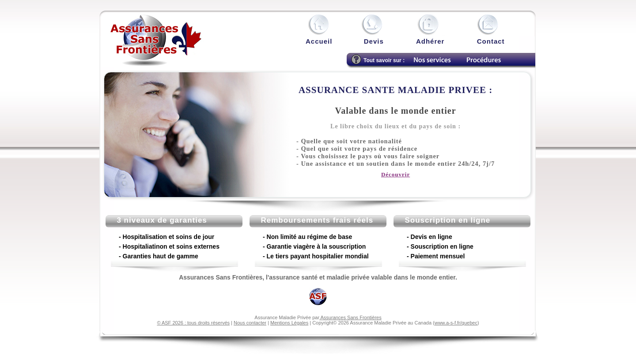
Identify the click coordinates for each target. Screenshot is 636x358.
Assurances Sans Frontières (350, 317)
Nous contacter (250, 322)
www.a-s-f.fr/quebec (456, 322)
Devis (375, 41)
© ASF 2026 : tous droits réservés (193, 322)
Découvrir (395, 174)
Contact (491, 41)
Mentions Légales (289, 322)
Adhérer (430, 41)
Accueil (319, 41)
